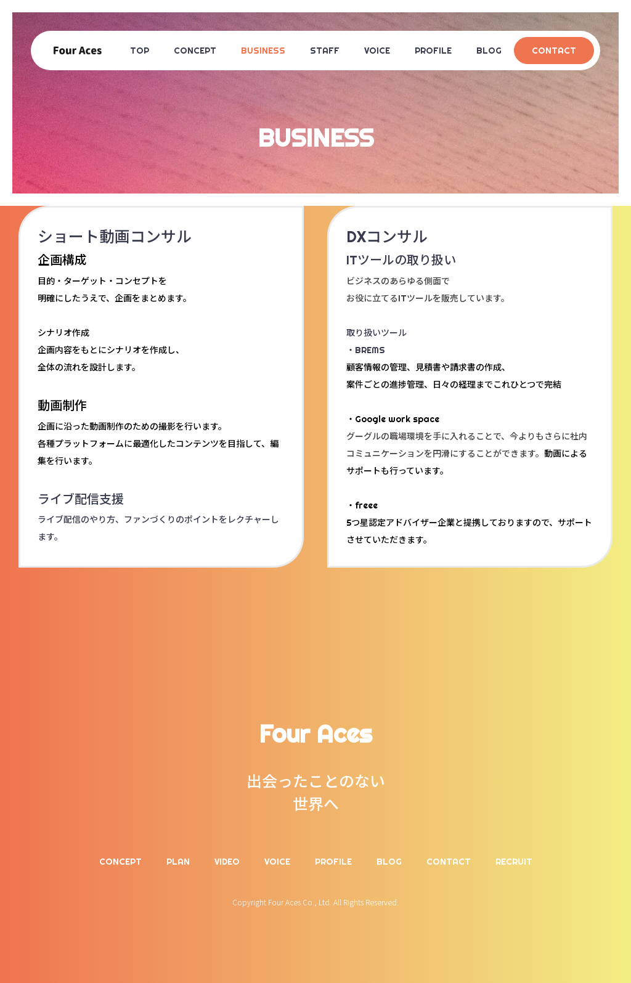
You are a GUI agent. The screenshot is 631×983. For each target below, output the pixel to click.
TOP (139, 50)
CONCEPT (195, 50)
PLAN (178, 861)
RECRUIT (513, 861)
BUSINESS (263, 50)
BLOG (489, 50)
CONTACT (554, 50)
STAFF (325, 50)
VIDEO (227, 861)
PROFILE (433, 50)
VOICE (377, 50)
